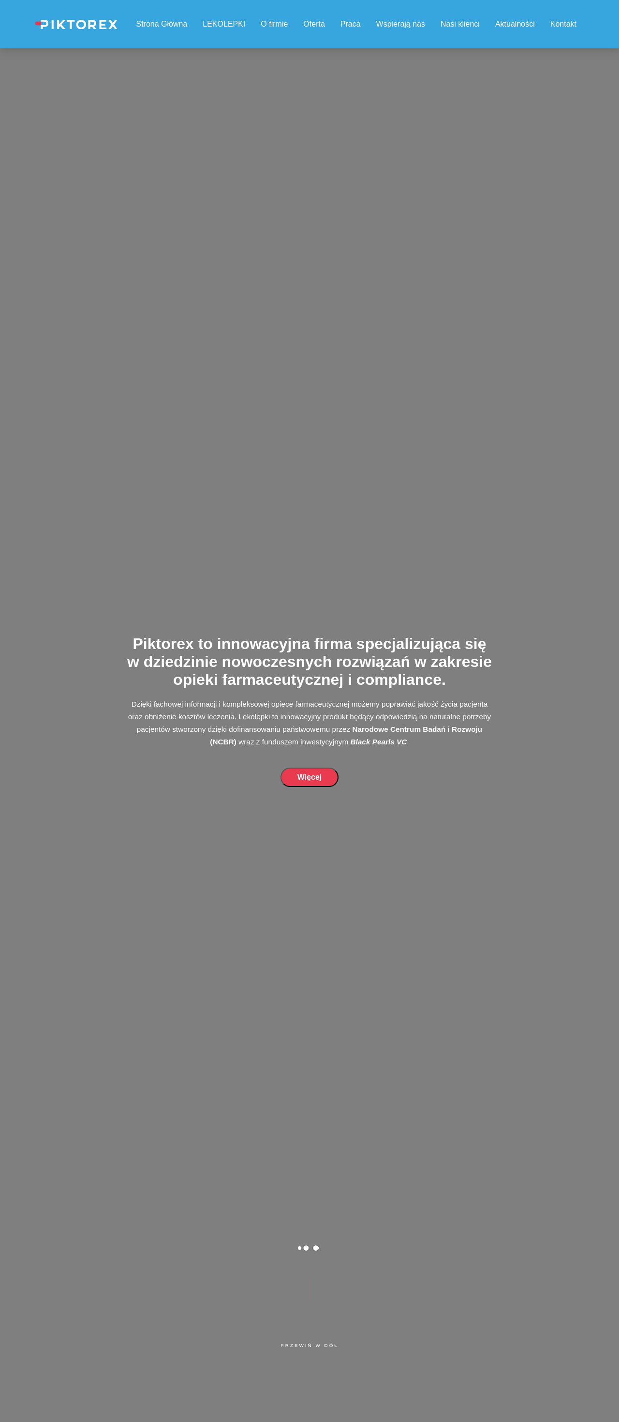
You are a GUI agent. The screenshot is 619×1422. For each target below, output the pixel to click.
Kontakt (563, 24)
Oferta (313, 24)
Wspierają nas (400, 24)
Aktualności (515, 24)
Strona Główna (161, 24)
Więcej (309, 777)
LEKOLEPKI (224, 24)
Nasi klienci (460, 24)
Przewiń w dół (309, 1345)
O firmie (274, 24)
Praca (350, 24)
